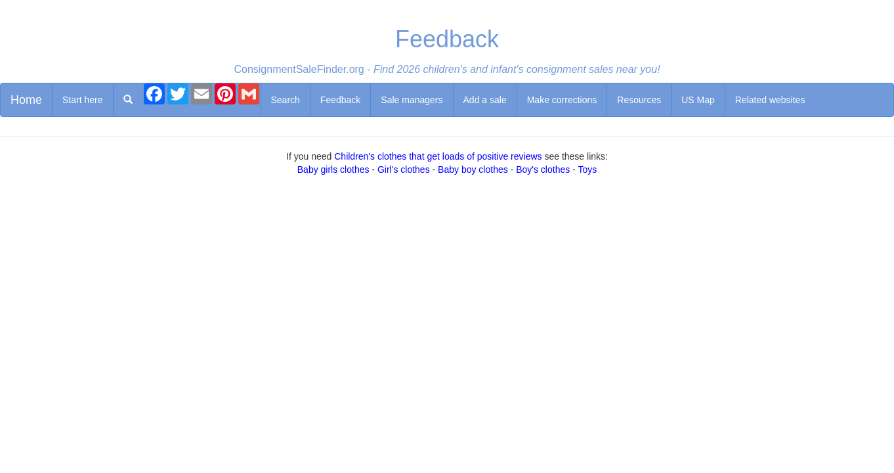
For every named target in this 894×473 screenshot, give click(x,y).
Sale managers (411, 100)
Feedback (340, 100)
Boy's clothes (543, 169)
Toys (587, 169)
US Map (698, 100)
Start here (82, 100)
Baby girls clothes (333, 169)
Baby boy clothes (473, 169)
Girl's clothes (403, 169)
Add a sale (485, 100)
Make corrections (562, 100)
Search (285, 100)
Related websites (770, 100)
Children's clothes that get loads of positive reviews (438, 156)
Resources (639, 100)
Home (26, 99)
